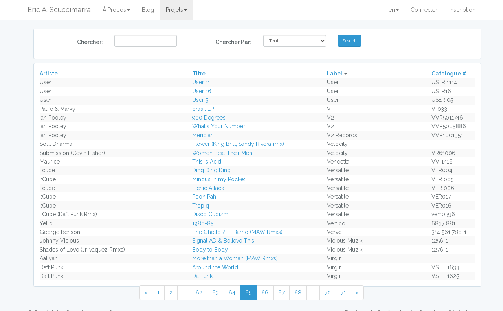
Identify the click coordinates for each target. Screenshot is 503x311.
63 (215, 292)
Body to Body (210, 250)
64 (232, 292)
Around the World (215, 267)
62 (199, 292)
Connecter (424, 10)
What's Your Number (218, 126)
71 (343, 292)
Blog (148, 10)
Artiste (49, 73)
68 (297, 292)
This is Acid (206, 161)
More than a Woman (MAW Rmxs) (235, 258)
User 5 (200, 100)
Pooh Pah (204, 196)
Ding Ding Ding (211, 170)
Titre (199, 73)
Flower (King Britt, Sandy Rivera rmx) (238, 144)
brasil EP (203, 109)
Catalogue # (448, 73)
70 (328, 292)
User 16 (201, 91)
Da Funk (202, 276)
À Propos (116, 10)
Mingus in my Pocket (218, 179)
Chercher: (90, 42)
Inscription (462, 10)
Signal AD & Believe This (223, 240)
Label (334, 73)
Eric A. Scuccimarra (59, 10)
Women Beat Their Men (222, 153)
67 (281, 292)
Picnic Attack (208, 188)
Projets (176, 10)
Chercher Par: (233, 42)
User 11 (201, 82)
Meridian (203, 135)
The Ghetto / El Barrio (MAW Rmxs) (237, 232)
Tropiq (200, 205)
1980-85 (202, 223)
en (394, 10)
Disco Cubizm (210, 214)
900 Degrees (209, 117)
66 (264, 292)
